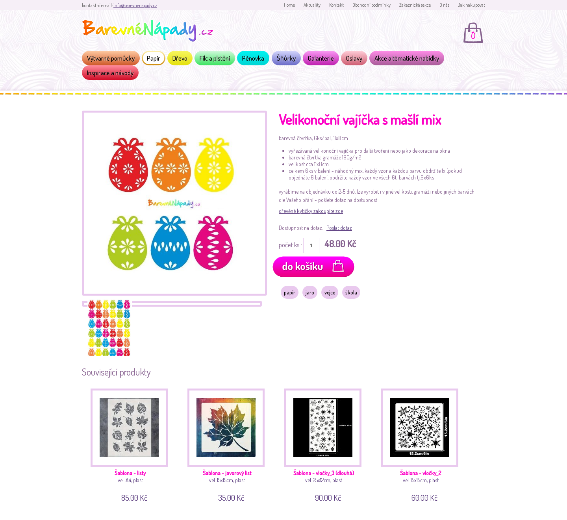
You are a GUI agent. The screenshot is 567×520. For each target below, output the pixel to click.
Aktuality (312, 5)
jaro (310, 292)
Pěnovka (253, 58)
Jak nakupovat (471, 5)
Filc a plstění (215, 58)
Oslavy (354, 58)
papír (289, 292)
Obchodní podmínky (371, 5)
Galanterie (321, 58)
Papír (153, 58)
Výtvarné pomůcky (111, 58)
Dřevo (179, 58)
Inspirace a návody (110, 72)
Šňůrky (286, 58)
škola (351, 292)
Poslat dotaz (339, 227)
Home (289, 5)
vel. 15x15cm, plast (229, 444)
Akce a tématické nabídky (406, 58)
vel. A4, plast (132, 444)
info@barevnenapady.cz (135, 5)
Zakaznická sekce (415, 5)
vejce (329, 292)
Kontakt (336, 5)
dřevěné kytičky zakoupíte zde (311, 210)
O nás (444, 5)
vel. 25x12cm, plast (326, 444)
